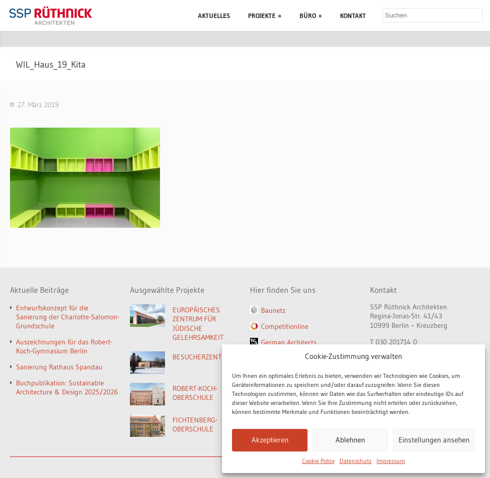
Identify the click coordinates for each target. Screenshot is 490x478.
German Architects (288, 342)
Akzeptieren (270, 439)
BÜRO (311, 16)
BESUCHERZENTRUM (203, 356)
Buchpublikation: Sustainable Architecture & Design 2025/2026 (67, 387)
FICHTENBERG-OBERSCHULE (195, 424)
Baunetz (273, 310)
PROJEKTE (265, 16)
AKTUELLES (214, 16)
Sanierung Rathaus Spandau (59, 366)
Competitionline (284, 326)
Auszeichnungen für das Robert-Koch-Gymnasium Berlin (64, 346)
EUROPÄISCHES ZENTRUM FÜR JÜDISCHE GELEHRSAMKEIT (198, 323)
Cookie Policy (318, 460)
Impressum (390, 460)
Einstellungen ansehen (434, 439)
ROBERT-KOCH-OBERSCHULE (195, 393)
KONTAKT (353, 16)
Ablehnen (350, 439)
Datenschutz (356, 460)
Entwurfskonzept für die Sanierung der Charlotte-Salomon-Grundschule (68, 316)
